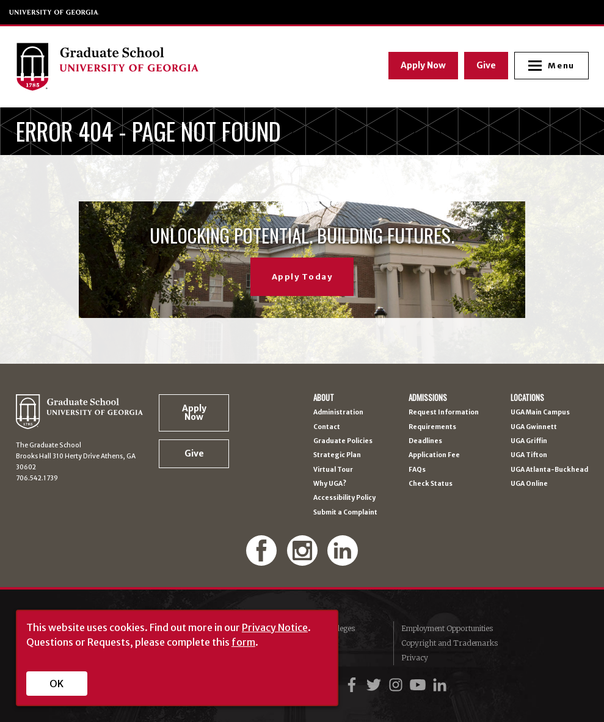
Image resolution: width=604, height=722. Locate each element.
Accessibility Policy (344, 498)
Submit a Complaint (345, 513)
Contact (326, 427)
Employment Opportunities (447, 628)
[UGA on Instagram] (398, 685)
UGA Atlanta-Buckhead (549, 470)
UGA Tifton (529, 455)
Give (485, 65)
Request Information (444, 413)
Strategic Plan (337, 455)
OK (56, 683)
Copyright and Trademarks (449, 643)
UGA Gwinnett (534, 427)
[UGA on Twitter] (376, 685)
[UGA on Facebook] (354, 685)
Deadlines (425, 441)
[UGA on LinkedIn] (440, 685)
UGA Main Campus (540, 413)
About (323, 398)
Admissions (428, 398)
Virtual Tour (333, 470)
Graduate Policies (343, 441)
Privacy (414, 657)
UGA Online (529, 484)
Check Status (431, 484)
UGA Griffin (529, 441)
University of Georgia (54, 12)
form (243, 642)
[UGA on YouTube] (420, 685)
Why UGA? (329, 484)
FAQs (417, 470)
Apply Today (302, 277)
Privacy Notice (275, 627)
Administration (338, 413)
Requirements (432, 427)
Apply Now (422, 65)
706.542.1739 (37, 478)
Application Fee (434, 455)
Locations (527, 398)
